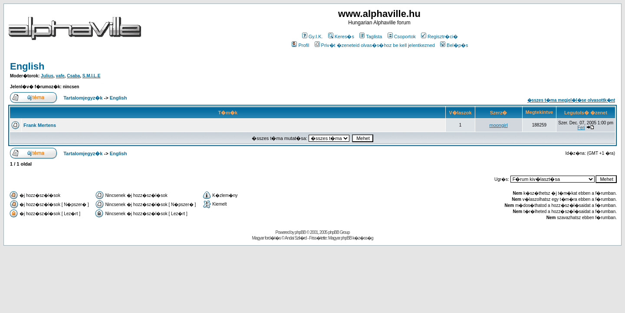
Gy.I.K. (312, 36)
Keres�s (341, 36)
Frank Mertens (39, 125)
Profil (300, 45)
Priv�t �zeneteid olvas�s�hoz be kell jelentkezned (375, 45)
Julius (47, 75)
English (27, 66)
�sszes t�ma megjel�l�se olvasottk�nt (571, 100)
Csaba (73, 75)
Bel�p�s (454, 45)
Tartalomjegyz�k (82, 97)
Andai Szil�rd (295, 238)
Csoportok (402, 36)
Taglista (370, 36)
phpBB (300, 232)
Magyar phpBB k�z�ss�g (350, 238)
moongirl (498, 125)
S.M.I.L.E (91, 75)
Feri (581, 127)
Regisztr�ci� (439, 36)
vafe (60, 75)
